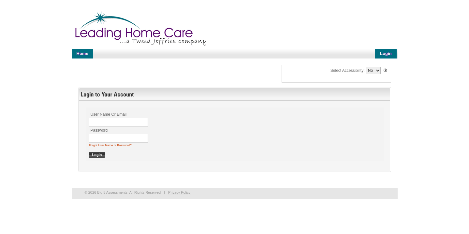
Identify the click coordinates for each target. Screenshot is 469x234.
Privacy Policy (179, 192)
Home (82, 53)
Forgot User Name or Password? (110, 145)
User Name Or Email (109, 114)
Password (99, 130)
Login (385, 53)
